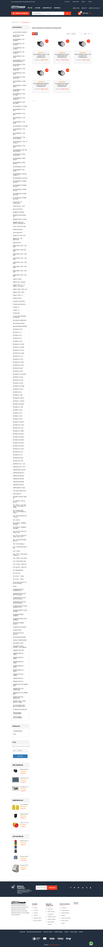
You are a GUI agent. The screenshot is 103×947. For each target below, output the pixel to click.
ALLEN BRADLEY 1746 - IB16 (19, 134)
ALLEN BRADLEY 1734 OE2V (19, 129)
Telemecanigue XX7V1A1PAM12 (17, 717)
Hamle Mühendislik (54, 944)
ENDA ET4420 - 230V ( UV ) (20, 289)
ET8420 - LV (16, 310)
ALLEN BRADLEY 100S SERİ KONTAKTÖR (19, 61)
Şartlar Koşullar (37, 918)
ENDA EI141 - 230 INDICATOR (17, 239)
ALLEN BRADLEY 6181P (19, 166)
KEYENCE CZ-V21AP (18, 344)
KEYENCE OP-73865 (18, 431)
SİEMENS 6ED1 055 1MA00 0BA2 (18, 689)
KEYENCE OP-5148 (18, 428)
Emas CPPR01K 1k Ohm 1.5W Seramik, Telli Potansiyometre (41, 56)
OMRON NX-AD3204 (18, 478)
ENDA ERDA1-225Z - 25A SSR (20, 263)
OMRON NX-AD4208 (18, 481)
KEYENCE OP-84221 (18, 434)
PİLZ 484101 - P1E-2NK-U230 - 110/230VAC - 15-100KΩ (19, 506)
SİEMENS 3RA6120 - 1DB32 (18, 662)
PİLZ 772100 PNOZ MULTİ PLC (20, 547)
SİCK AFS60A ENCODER (19, 637)
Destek (89, 1)
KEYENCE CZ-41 (17, 338)
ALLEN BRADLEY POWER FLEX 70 (19, 190)
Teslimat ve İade (52, 916)
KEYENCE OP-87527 (18, 446)
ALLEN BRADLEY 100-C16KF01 (19, 48)
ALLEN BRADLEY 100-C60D (19, 57)
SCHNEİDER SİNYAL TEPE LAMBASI (20, 619)
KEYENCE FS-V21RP (18, 362)
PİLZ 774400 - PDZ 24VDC (20, 558)
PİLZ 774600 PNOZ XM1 (19, 561)
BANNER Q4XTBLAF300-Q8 (19, 216)
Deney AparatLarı (17, 232)
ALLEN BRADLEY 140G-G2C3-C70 (19, 77)
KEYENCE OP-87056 (18, 440)
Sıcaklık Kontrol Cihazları (19, 627)
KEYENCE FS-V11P (18, 356)
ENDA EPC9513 (17, 242)
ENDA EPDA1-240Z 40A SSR (19, 250)
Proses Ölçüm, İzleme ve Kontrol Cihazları (20, 583)
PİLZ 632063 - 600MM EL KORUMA (19, 528)
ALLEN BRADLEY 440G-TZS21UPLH (19, 155)
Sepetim (36, 913)
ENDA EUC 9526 (17, 298)
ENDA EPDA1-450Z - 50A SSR (20, 254)
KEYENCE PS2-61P (18, 452)
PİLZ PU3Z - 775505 (18, 576)
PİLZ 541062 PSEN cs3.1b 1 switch (20, 516)
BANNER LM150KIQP (18, 212)
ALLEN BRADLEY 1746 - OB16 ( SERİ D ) (19, 138)
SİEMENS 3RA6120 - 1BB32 (18, 658)
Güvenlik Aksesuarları (19, 323)
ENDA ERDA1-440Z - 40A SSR (20, 275)
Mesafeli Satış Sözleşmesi (51, 913)
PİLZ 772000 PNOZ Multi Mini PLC (19, 540)
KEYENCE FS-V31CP (18, 365)
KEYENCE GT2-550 (18, 383)
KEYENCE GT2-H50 (18, 389)
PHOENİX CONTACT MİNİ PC (19, 497)
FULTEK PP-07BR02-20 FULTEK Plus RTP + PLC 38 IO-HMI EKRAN (24, 778)
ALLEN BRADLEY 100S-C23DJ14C (19, 65)
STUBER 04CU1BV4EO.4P (20, 709)
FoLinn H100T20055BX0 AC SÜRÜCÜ (19, 317)
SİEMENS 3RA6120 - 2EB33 (18, 670)
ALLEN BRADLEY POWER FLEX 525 (19, 186)
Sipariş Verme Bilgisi (64, 922)
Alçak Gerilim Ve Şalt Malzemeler (18, 36)
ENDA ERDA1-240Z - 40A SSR (20, 267)
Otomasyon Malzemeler (19, 490)
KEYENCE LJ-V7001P (18, 401)
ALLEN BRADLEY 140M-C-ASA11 (20, 86)
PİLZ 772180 (16, 551)
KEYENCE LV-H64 (17, 419)
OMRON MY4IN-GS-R (18, 472)
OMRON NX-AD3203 (18, 475)
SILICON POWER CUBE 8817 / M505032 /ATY (19, 706)
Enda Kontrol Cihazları (19, 301)
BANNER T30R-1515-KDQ (20, 219)
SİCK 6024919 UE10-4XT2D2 (18, 633)
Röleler (15, 586)
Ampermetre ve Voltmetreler (17, 202)
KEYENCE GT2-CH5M (18, 386)
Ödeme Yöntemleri (66, 918)
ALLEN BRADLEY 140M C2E (19, 82)
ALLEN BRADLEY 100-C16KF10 (19, 52)
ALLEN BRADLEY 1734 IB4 (20, 106)
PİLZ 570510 (16, 520)
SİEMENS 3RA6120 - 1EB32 (18, 666)
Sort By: (68, 33)
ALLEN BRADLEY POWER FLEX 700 (19, 194)
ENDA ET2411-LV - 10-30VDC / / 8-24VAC (19, 285)
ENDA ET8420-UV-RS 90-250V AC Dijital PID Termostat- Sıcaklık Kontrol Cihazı (24, 814)
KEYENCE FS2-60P (18, 368)
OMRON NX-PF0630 (18, 484)
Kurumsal (67, 1)
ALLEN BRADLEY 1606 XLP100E (19, 94)
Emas (14, 734)
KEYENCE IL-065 (17, 392)
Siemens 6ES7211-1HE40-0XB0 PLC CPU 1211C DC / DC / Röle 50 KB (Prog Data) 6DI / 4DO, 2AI (24, 856)
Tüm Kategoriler (21, 13)
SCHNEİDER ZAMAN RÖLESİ (18, 623)
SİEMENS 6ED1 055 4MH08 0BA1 (20, 693)
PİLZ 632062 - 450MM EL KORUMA (19, 523)
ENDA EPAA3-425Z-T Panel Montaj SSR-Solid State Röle (24, 769)
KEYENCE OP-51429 (18, 425)
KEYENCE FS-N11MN (18, 353)
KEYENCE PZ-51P (17, 455)
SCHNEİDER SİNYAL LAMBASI (18, 615)
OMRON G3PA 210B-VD (19, 470)
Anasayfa (15, 22)
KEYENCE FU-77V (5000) (19, 374)
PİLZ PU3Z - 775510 (18, 579)
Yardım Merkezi (65, 910)
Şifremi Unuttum (95, 8)
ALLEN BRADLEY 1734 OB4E (19, 122)
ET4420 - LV (16, 307)
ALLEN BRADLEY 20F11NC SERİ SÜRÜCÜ (20, 150)
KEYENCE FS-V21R (18, 359)
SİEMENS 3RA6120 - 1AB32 (18, 654)
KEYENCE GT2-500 (18, 380)
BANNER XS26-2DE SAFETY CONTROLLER (19, 223)
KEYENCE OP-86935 (18, 437)
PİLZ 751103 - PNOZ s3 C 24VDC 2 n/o (20, 532)
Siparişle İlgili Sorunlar (51, 923)
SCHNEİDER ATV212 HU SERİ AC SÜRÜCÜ (19, 598)
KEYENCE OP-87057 (18, 443)
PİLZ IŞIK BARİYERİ (18, 570)
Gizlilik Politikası (52, 919)
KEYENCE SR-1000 (18, 461)
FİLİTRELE (20, 756)
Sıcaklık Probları (17, 630)
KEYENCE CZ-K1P (17, 341)
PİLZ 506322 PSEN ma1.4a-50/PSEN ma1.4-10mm (19, 512)
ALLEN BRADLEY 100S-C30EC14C (19, 69)
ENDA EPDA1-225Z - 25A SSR (20, 246)
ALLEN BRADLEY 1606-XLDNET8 (19, 98)
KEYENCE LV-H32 (17, 410)
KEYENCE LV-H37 (17, 413)
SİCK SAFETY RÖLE (18, 643)
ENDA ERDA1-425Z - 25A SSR (20, 271)
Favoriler (36, 915)
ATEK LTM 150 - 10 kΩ (19, 206)
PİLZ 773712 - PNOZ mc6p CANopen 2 (20, 554)
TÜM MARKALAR (17, 731)
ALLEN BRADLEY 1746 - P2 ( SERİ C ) (20, 142)
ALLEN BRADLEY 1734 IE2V (19, 114)
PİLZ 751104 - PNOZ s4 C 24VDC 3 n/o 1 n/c (20, 536)
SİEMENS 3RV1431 (18, 681)
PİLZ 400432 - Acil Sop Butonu (19, 501)
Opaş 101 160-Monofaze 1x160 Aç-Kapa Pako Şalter (24, 822)
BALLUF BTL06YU (17, 209)
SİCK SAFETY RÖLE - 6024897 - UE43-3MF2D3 (19, 646)
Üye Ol (85, 8)
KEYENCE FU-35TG (18, 371)
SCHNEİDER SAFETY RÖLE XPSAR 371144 (20, 606)
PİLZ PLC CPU (16, 573)
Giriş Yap (36, 910)
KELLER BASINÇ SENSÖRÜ (20, 326)
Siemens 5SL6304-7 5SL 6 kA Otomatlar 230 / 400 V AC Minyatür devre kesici (24, 865)
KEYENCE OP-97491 (18, 449)
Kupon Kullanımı (38, 920)
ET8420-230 (16, 313)
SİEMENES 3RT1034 (18, 650)
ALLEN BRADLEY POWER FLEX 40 (19, 181)
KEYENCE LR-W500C (18, 404)
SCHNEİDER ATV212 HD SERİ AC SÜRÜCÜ (19, 594)
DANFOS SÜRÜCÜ (18, 229)
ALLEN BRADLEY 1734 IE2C (19, 110)
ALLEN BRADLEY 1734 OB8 (20, 126)
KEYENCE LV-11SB (18, 407)
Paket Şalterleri (17, 493)
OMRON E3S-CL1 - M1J (19, 467)
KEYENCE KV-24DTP (18, 398)
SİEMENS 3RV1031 (18, 678)
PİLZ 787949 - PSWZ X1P (20, 567)
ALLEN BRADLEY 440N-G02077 (19, 159)
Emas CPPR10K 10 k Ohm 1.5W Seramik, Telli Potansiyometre (62, 85)
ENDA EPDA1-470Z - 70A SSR (20, 259)
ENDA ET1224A (17, 279)
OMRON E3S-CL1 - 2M (19, 464)
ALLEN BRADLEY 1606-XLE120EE (19, 103)
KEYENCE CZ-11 (17, 332)
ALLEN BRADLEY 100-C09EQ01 (19, 40)
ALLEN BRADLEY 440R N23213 (19, 163)
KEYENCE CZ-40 (17, 335)
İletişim (82, 1)
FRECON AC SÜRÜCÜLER (19, 320)
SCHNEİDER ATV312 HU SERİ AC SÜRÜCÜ (19, 602)
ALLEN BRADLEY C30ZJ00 (20, 178)
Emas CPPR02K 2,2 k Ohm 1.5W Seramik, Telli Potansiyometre (62, 56)
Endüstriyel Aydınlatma (19, 304)
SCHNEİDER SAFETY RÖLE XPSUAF (20, 611)
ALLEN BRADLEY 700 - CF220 (19, 170)
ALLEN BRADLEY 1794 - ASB (19, 146)
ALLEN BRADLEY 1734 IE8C (19, 118)
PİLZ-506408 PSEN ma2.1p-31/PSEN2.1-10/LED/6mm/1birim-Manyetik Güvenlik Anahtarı (24, 804)
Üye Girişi (77, 8)
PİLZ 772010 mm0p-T (19, 544)
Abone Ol (52, 887)
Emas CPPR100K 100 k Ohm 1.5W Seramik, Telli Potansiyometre (41, 85)
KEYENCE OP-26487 (18, 422)
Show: (85, 33)
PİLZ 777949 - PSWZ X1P (20, 564)
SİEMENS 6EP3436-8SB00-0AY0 (18, 697)
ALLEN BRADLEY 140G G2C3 (19, 73)
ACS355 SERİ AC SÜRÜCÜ (20, 32)
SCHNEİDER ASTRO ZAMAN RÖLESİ (18, 590)
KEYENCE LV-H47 (17, 416)
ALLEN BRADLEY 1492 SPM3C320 (19, 90)
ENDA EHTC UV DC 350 (19, 235)
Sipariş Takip (74, 1)
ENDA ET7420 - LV (18, 295)
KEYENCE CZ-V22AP (18, 347)
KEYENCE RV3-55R (18, 458)
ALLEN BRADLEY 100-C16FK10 (19, 44)
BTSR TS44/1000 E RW (19, 226)
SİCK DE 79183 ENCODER (20, 640)
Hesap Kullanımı (65, 913)
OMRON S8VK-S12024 (19, 487)
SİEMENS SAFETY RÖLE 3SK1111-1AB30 (19, 701)
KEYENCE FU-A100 (18, 377)
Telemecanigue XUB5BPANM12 (17, 713)
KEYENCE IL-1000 (17, 395)
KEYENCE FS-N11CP (18, 350)
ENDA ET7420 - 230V (18, 292)
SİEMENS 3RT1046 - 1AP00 (18, 675)
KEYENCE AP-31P (18, 329)
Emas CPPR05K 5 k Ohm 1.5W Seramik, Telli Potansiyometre (83, 56)
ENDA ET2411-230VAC (19, 282)
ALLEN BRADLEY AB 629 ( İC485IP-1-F (20, 174)
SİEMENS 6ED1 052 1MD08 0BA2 (20, 685)
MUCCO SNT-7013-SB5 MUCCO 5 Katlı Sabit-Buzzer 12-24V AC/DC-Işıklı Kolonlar (24, 840)
